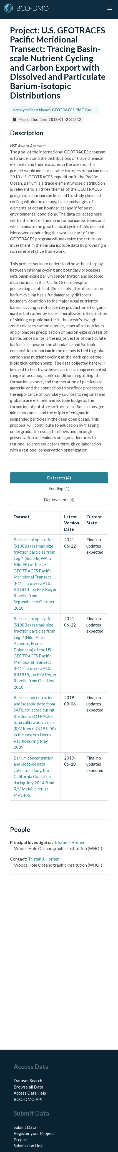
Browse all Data (28, 1086)
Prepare (21, 1139)
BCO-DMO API (28, 1099)
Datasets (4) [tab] (59, 477)
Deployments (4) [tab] (59, 499)
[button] (109, 8)
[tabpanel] (59, 656)
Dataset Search (28, 1080)
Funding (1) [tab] (59, 488)
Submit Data (25, 1127)
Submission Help (29, 1145)
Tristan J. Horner (69, 842)
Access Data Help (30, 1092)
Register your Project (34, 1133)
